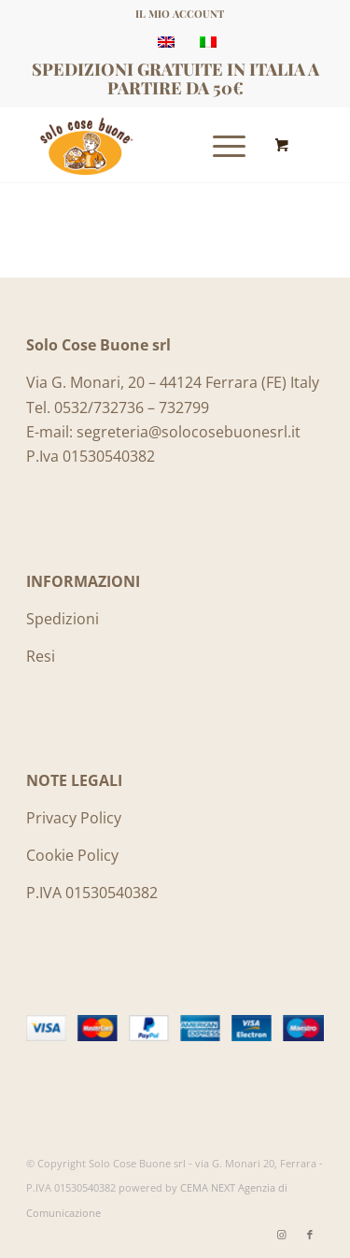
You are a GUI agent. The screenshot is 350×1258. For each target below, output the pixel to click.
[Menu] (219, 144)
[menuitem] (179, 14)
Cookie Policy (72, 855)
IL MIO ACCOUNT (179, 14)
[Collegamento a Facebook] (310, 1235)
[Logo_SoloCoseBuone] (145, 144)
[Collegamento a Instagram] (282, 1235)
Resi (40, 656)
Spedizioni (62, 618)
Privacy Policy (73, 818)
